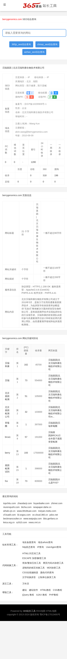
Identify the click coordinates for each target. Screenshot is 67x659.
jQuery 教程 (28, 594)
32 (26, 412)
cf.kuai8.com (9, 514)
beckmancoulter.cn (12, 518)
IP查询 (40, 547)
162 (26, 364)
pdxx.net (53, 514)
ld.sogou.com (24, 514)
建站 (24, 590)
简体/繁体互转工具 (31, 563)
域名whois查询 (45, 542)
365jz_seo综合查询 (21, 44)
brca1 (8, 437)
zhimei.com (56, 503)
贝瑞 (7, 380)
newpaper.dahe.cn (42, 507)
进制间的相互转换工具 (33, 567)
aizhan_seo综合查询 (34, 52)
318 (44, 175)
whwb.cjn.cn (9, 511)
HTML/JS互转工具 (31, 553)
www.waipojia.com (32, 518)
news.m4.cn (35, 522)
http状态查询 (28, 547)
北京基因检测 (7, 396)
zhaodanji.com (24, 503)
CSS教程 (57, 590)
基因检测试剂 (7, 468)
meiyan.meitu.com (47, 511)
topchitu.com (9, 503)
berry (7, 452)
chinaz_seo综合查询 (47, 44)
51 (26, 396)
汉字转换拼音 (29, 577)
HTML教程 (45, 590)
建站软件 (33, 590)
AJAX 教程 (41, 594)
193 (26, 452)
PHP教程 (53, 594)
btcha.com (26, 507)
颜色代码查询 (47, 572)
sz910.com (21, 522)
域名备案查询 (29, 542)
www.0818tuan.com (26, 511)
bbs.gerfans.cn (50, 518)
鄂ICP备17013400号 (50, 614)
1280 (33, 162)
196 (56, 175)
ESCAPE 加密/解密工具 (34, 558)
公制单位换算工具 (47, 577)
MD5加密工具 (54, 567)
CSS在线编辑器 (30, 572)
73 (26, 380)
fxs (6, 481)
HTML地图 (51, 611)
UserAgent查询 (53, 547)
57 (26, 437)
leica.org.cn (9, 522)
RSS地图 (40, 611)
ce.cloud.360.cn (40, 514)
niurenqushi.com (11, 507)
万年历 (25, 583)
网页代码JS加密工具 (53, 563)
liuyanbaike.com (41, 503)
